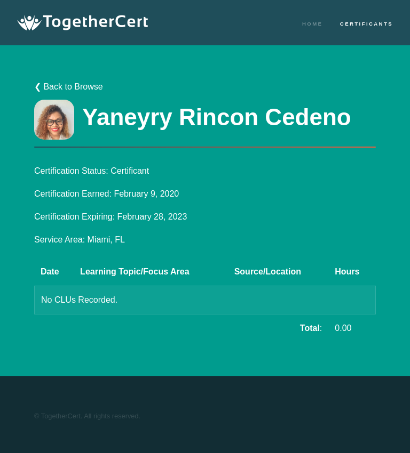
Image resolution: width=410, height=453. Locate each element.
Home (312, 24)
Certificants (366, 24)
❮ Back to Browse (68, 86)
